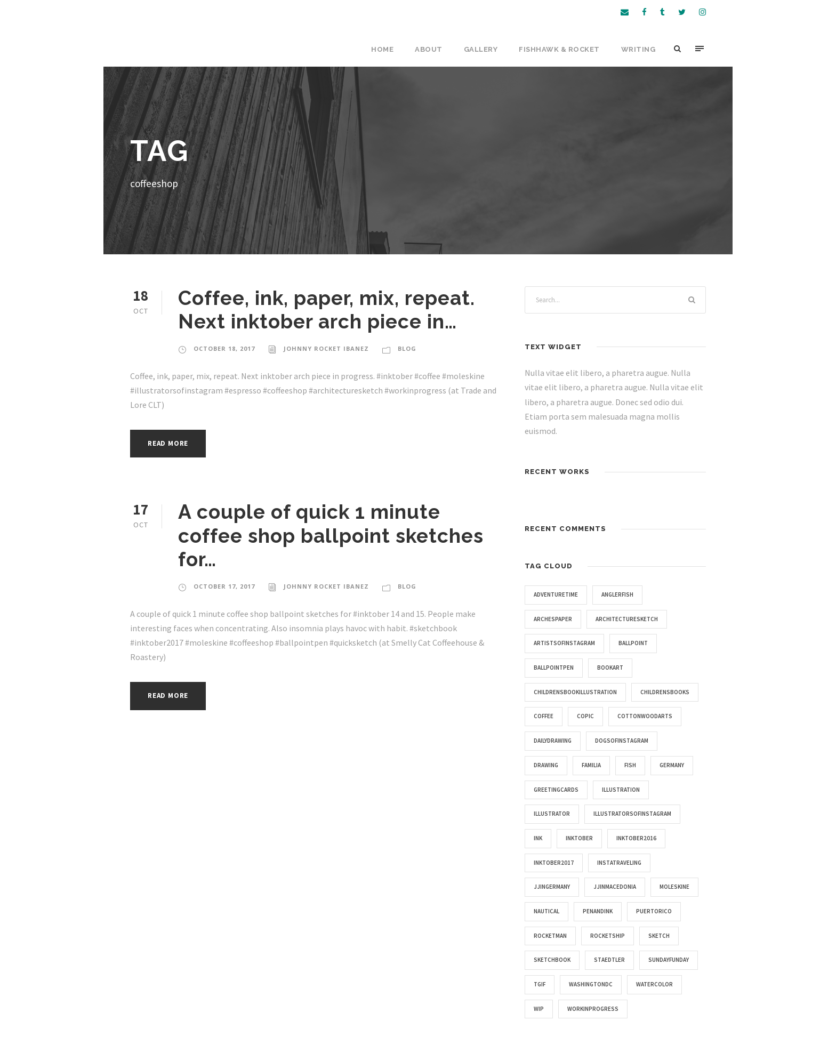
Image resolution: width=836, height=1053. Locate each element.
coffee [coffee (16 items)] (543, 716)
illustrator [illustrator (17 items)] (552, 813)
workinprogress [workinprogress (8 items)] (592, 1008)
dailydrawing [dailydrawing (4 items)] (553, 740)
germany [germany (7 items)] (672, 765)
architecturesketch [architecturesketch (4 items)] (627, 619)
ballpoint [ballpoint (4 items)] (633, 643)
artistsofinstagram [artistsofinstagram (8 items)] (564, 643)
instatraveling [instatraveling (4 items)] (619, 862)
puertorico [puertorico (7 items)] (654, 911)
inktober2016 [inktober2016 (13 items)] (636, 838)
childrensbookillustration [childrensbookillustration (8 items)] (575, 692)
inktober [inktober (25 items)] (579, 838)
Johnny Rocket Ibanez (326, 348)
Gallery (481, 49)
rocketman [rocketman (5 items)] (550, 935)
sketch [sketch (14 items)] (659, 935)
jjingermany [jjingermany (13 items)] (552, 886)
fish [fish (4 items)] (630, 765)
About (429, 49)
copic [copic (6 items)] (585, 716)
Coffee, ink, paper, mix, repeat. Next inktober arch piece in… (326, 309)
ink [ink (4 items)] (538, 838)
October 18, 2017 (224, 348)
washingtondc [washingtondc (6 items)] (591, 984)
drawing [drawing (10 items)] (546, 765)
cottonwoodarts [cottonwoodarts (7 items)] (644, 716)
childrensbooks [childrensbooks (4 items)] (664, 692)
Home (382, 49)
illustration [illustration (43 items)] (621, 789)
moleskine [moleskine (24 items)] (674, 886)
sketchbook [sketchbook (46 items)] (552, 959)
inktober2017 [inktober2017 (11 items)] (554, 862)
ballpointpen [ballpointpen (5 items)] (554, 667)
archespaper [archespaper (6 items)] (553, 619)
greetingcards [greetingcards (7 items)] (556, 789)
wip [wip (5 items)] (539, 1008)
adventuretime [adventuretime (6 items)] (556, 594)
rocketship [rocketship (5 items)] (607, 935)
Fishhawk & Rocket (559, 49)
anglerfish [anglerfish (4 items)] (617, 594)
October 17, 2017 (224, 586)
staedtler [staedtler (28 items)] (609, 959)
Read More (168, 443)
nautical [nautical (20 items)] (546, 911)
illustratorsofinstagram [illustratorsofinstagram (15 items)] (632, 813)
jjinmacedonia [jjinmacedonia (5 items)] (614, 886)
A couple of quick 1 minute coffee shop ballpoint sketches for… (331, 535)
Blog (407, 348)
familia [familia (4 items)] (591, 765)
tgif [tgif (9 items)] (539, 984)
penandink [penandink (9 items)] (598, 911)
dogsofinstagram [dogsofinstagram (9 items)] (621, 740)
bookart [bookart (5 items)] (610, 667)
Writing (638, 49)
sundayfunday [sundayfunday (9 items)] (668, 959)
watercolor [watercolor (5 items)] (654, 984)
